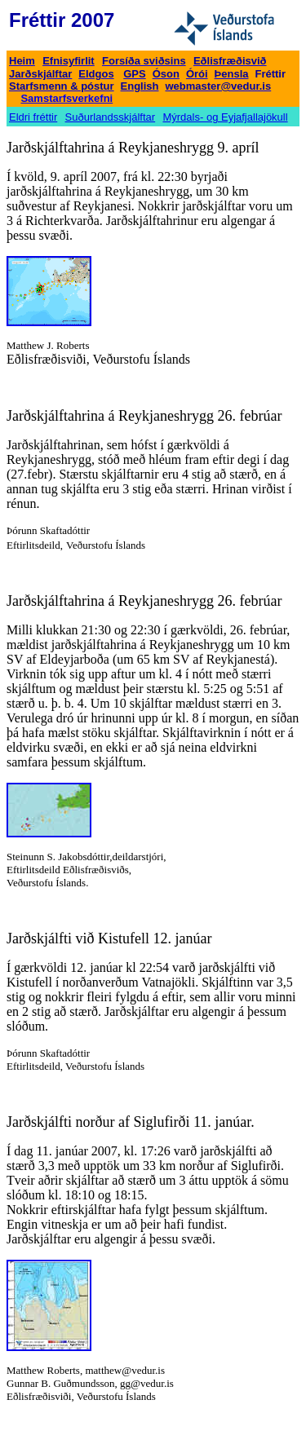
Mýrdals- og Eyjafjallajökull (224, 117)
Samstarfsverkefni (66, 98)
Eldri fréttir (33, 117)
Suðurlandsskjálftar (110, 117)
